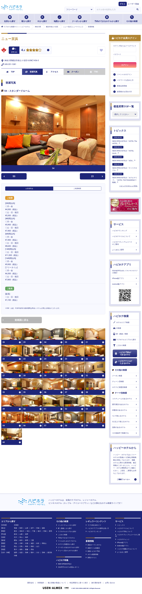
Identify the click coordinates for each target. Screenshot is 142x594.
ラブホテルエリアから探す (124, 340)
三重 (32, 540)
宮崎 (43, 552)
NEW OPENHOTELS (63, 564)
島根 (32, 546)
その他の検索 (132, 18)
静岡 (26, 540)
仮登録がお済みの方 (124, 92)
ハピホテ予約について (123, 531)
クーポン (73, 72)
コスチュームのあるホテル (125, 399)
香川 (15, 549)
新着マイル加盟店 (93, 548)
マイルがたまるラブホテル (66, 541)
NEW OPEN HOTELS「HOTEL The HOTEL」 (124, 140)
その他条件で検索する (125, 433)
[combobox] (114, 9)
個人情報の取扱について (57, 583)
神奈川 (22, 531)
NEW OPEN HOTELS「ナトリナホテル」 (124, 167)
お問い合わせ (110, 583)
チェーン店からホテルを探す (67, 550)
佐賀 (21, 552)
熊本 (32, 552)
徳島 (21, 549)
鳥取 (26, 546)
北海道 (16, 525)
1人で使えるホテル (125, 416)
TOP (10, 72)
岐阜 (21, 540)
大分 (37, 552)
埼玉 (28, 531)
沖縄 (15, 555)
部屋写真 (31, 72)
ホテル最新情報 (92, 554)
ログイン (124, 65)
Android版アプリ (125, 284)
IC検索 (117, 328)
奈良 (37, 543)
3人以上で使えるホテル (125, 422)
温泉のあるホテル (125, 427)
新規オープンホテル (93, 545)
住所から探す (9, 18)
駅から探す (26, 18)
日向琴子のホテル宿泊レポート (67, 567)
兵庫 (21, 543)
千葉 (33, 531)
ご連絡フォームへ (123, 479)
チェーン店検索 (125, 381)
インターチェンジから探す (66, 525)
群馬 (50, 531)
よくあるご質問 (125, 250)
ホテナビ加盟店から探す (65, 544)
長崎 (26, 552)
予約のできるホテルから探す (106, 18)
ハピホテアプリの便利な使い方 (97, 528)
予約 (94, 72)
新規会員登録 (122, 86)
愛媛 (26, 549)
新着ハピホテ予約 (93, 551)
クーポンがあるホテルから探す (67, 547)
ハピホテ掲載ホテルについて (126, 549)
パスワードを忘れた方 (125, 80)
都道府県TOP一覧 (123, 106)
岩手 (32, 528)
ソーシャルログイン (124, 74)
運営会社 (30, 583)
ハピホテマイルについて (125, 236)
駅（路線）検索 (120, 334)
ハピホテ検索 (121, 316)
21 (97, 176)
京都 (26, 543)
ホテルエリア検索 (121, 322)
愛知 (15, 540)
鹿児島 (49, 552)
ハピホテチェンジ (122, 539)
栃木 (39, 531)
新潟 (15, 534)
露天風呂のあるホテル (125, 404)
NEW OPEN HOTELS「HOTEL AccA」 (123, 150)
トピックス (119, 130)
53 (9, 176)
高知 (32, 549)
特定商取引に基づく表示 (79, 583)
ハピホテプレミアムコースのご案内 (125, 243)
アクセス (52, 72)
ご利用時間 (77, 188)
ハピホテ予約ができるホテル (123, 353)
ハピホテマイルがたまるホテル (123, 362)
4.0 (23, 50)
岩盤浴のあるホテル (125, 410)
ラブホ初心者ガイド (93, 525)
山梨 (21, 534)
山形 (26, 528)
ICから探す (42, 18)
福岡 (15, 552)
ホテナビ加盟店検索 (125, 387)
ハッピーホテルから (124, 447)
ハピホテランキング (125, 231)
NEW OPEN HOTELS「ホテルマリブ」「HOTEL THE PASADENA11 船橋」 (124, 178)
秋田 (21, 528)
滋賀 (32, 543)
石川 (15, 537)
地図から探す (59, 18)
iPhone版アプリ (125, 278)
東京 (15, 531)
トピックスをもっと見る (128, 186)
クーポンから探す (79, 18)
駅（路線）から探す (64, 528)
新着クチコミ (91, 557)
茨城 (44, 531)
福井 (26, 537)
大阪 (15, 543)
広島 (21, 546)
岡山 (15, 546)
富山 (21, 537)
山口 (37, 546)
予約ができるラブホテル (65, 538)
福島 (43, 528)
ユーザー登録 (133, 4)
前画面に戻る (15, 320)
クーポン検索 (125, 376)
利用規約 (41, 583)
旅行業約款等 (96, 583)
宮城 (37, 528)
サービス (118, 224)
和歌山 (44, 543)
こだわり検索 (119, 345)
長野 (26, 534)
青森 (15, 528)
